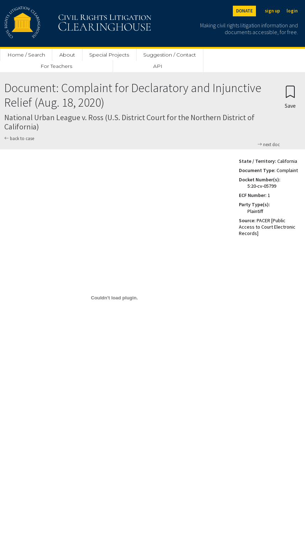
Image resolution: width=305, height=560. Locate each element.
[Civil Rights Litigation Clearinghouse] (57, 23)
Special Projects (109, 55)
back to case (19, 138)
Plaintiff (255, 211)
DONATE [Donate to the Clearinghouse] (244, 11)
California (287, 161)
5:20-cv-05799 (261, 186)
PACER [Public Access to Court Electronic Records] (267, 226)
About (67, 55)
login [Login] (292, 11)
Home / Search (26, 55)
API (157, 66)
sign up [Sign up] (272, 11)
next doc (268, 145)
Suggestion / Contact (169, 55)
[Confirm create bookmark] (290, 96)
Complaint (287, 170)
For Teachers (56, 66)
